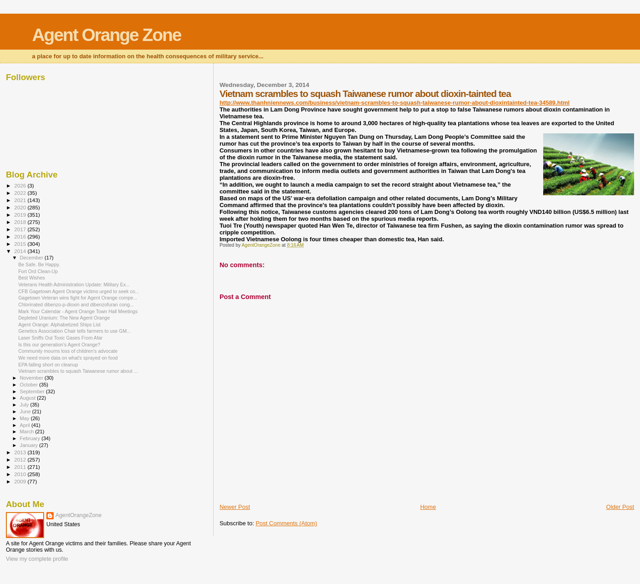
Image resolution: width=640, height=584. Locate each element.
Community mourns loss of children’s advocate (68, 351)
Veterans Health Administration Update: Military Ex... (74, 284)
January (30, 445)
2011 (20, 467)
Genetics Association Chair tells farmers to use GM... (74, 331)
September (33, 391)
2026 (20, 185)
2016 (20, 236)
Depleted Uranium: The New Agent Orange (64, 317)
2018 (20, 222)
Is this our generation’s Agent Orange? (59, 344)
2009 (20, 481)
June (26, 411)
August (28, 398)
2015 (20, 244)
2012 (20, 459)
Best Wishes (31, 277)
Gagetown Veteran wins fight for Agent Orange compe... (77, 297)
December (32, 257)
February (31, 438)
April (25, 425)
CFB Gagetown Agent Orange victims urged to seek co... (78, 291)
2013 (20, 452)
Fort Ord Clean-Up (38, 271)
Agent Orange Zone (106, 35)
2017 (20, 229)
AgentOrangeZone (78, 515)
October (30, 384)
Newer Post (235, 506)
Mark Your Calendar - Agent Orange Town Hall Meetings (78, 311)
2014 (20, 251)
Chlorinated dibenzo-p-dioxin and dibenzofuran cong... (76, 304)
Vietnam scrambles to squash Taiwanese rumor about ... (78, 371)
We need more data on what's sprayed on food (68, 358)
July (25, 404)
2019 (20, 215)
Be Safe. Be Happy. (39, 264)
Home (428, 506)
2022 (20, 193)
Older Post (620, 506)
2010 (20, 474)
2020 (20, 207)
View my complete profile (37, 559)
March (27, 431)
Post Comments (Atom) (286, 523)
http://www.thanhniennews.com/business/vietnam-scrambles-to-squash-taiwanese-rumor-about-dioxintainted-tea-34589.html (395, 102)
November (32, 378)
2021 (20, 200)
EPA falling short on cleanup (48, 364)
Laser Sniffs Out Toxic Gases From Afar (60, 337)
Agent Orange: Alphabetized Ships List (59, 324)
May (25, 418)
